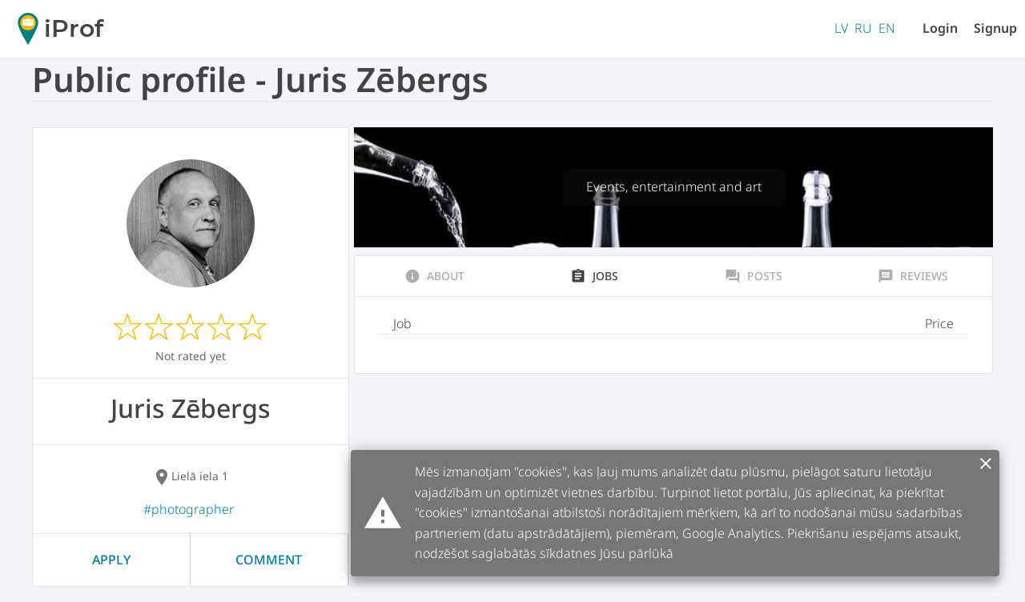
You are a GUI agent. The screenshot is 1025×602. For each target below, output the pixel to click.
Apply (111, 559)
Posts (753, 276)
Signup (995, 28)
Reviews (913, 276)
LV (841, 28)
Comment (268, 559)
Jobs (594, 276)
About (434, 276)
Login (940, 28)
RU (863, 28)
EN (886, 28)
